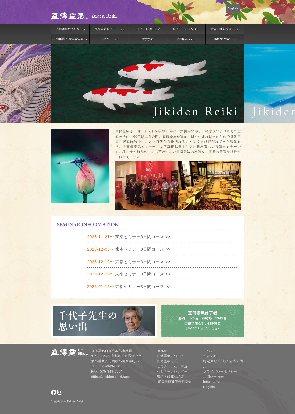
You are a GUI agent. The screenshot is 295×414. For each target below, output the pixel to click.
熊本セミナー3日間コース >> (129, 249)
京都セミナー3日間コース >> (129, 262)
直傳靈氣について (68, 29)
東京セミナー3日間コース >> (129, 237)
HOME (162, 351)
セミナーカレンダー (186, 29)
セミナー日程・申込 (147, 29)
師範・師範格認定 (222, 29)
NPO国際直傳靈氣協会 (68, 39)
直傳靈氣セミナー (106, 29)
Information (222, 39)
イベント (106, 39)
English (233, 8)
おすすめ (147, 39)
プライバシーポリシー (220, 371)
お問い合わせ (186, 39)
